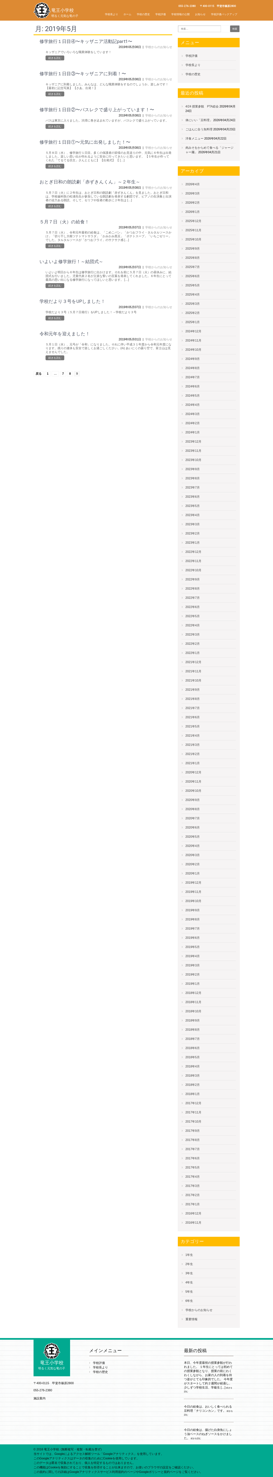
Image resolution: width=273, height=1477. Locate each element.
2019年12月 (193, 882)
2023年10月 (193, 460)
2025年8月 (192, 257)
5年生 (189, 1291)
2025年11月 (193, 230)
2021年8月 (192, 698)
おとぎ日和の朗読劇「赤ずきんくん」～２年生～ (90, 182)
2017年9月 (192, 1130)
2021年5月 (192, 726)
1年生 (189, 1254)
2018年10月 (193, 1011)
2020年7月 (192, 818)
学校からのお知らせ (158, 47)
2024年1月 (192, 432)
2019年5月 (192, 947)
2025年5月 (192, 285)
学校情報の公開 (180, 14)
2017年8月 (192, 1140)
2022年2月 (192, 643)
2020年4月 (192, 845)
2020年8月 (192, 809)
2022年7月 (192, 597)
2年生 (189, 1264)
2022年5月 (192, 616)
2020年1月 (192, 873)
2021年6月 (192, 717)
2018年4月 (192, 1066)
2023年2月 (192, 533)
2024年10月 (193, 349)
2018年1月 (192, 1094)
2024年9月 (192, 358)
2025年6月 (192, 276)
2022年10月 (193, 570)
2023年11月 (193, 450)
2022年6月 (192, 607)
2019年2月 (192, 974)
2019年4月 (192, 956)
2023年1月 (192, 542)
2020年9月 (192, 800)
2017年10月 (193, 1121)
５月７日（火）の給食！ (64, 221)
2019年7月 (192, 928)
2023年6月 (192, 496)
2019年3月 (192, 965)
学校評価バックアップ (224, 14)
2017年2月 (192, 1195)
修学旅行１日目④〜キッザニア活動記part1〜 (86, 41)
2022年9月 (192, 579)
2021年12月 (193, 662)
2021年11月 (193, 671)
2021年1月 (192, 763)
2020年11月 (193, 781)
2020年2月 (192, 864)
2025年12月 (193, 221)
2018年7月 (192, 1038)
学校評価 (160, 14)
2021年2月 (192, 754)
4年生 (189, 1282)
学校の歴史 (143, 14)
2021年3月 (192, 744)
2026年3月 (192, 193)
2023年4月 (192, 515)
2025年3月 (192, 303)
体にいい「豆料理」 (198, 120)
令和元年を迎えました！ (65, 333)
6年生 (189, 1300)
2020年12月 (193, 772)
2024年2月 (192, 423)
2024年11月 (193, 340)
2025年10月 (193, 239)
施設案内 (40, 1398)
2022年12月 (193, 551)
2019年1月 (192, 983)
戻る (39, 373)
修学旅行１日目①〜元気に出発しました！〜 (85, 142)
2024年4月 (192, 404)
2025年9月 (192, 248)
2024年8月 (192, 368)
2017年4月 (192, 1176)
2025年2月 (192, 312)
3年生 (189, 1273)
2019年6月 (192, 937)
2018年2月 (192, 1084)
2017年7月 (192, 1149)
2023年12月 (193, 441)
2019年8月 (192, 919)
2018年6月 (192, 1048)
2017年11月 (193, 1112)
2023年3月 (192, 524)
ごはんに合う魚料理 (198, 129)
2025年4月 (192, 294)
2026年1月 (192, 211)
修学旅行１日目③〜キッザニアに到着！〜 (83, 73)
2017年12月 (193, 1103)
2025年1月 (192, 322)
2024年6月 (192, 386)
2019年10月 (193, 901)
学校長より (111, 14)
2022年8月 (192, 588)
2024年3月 (192, 414)
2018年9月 (192, 1020)
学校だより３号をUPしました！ (72, 301)
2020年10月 (193, 790)
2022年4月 (192, 625)
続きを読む (54, 57)
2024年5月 (192, 395)
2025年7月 (192, 267)
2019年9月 (192, 910)
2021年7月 (192, 708)
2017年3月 (192, 1185)
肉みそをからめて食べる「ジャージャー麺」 (209, 150)
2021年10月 (193, 680)
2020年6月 (192, 827)
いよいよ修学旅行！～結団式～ (71, 261)
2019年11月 (193, 891)
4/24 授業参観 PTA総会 (202, 106)
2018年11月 (193, 1002)
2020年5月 (192, 836)
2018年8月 (192, 1029)
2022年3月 (192, 634)
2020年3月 (192, 855)
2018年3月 (192, 1075)
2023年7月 (192, 487)
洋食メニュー (194, 138)
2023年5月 (192, 505)
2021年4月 (192, 735)
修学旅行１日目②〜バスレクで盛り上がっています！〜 (97, 109)
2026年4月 (192, 184)
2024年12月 (193, 331)
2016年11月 (193, 1222)
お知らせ (200, 14)
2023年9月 (192, 469)
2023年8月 (192, 478)
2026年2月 (192, 202)
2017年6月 (192, 1158)
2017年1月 (192, 1204)
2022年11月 (193, 561)
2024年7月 (192, 377)
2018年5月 (192, 1057)
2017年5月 (192, 1167)
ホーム (127, 14)
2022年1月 (192, 652)
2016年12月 (193, 1213)
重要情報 (191, 1319)
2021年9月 (192, 689)
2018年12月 (193, 992)
